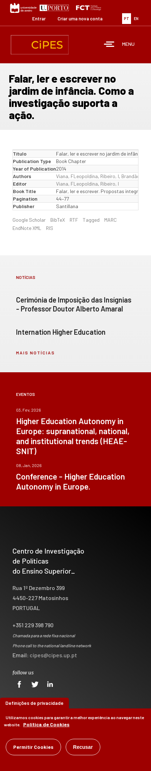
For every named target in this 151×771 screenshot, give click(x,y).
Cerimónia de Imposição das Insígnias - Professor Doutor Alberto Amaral (73, 304)
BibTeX (57, 220)
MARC (110, 220)
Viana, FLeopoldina (77, 176)
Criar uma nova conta (79, 18)
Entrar (39, 18)
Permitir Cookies (33, 748)
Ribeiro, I (109, 176)
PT (126, 18)
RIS (49, 228)
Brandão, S (133, 176)
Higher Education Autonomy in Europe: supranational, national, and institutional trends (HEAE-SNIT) (73, 436)
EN (136, 18)
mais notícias (35, 352)
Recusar (83, 748)
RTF (74, 220)
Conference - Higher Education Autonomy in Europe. (70, 481)
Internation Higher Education (61, 332)
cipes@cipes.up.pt (53, 655)
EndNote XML (26, 228)
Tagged (91, 220)
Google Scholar (29, 220)
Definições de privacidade (34, 704)
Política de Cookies (46, 726)
